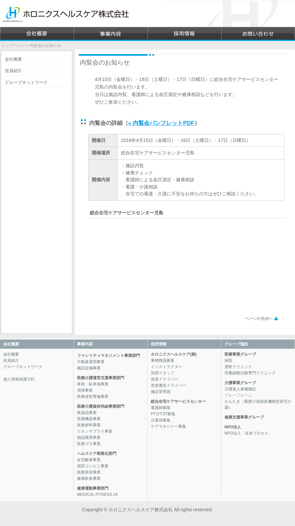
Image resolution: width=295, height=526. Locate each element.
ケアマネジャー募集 (168, 426)
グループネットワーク (26, 82)
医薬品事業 (87, 412)
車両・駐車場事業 (92, 384)
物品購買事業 (89, 437)
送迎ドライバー (164, 379)
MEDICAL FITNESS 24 (97, 494)
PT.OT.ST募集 (163, 414)
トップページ (13, 45)
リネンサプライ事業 (94, 431)
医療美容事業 (89, 472)
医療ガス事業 (89, 443)
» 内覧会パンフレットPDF (161, 123)
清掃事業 (85, 390)
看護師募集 (160, 407)
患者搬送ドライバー (168, 385)
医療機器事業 (89, 419)
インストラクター (166, 366)
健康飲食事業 (89, 478)
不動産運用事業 (91, 362)
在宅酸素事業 (89, 460)
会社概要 (13, 59)
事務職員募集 (162, 360)
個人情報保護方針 (19, 379)
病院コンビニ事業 (92, 466)
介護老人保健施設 (240, 389)
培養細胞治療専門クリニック (250, 373)
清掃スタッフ (162, 373)
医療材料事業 (89, 425)
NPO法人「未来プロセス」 (248, 433)
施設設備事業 (89, 368)
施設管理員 (160, 391)
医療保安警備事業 (92, 396)
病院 (228, 360)
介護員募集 (160, 420)
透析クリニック (238, 366)
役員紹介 (13, 70)
